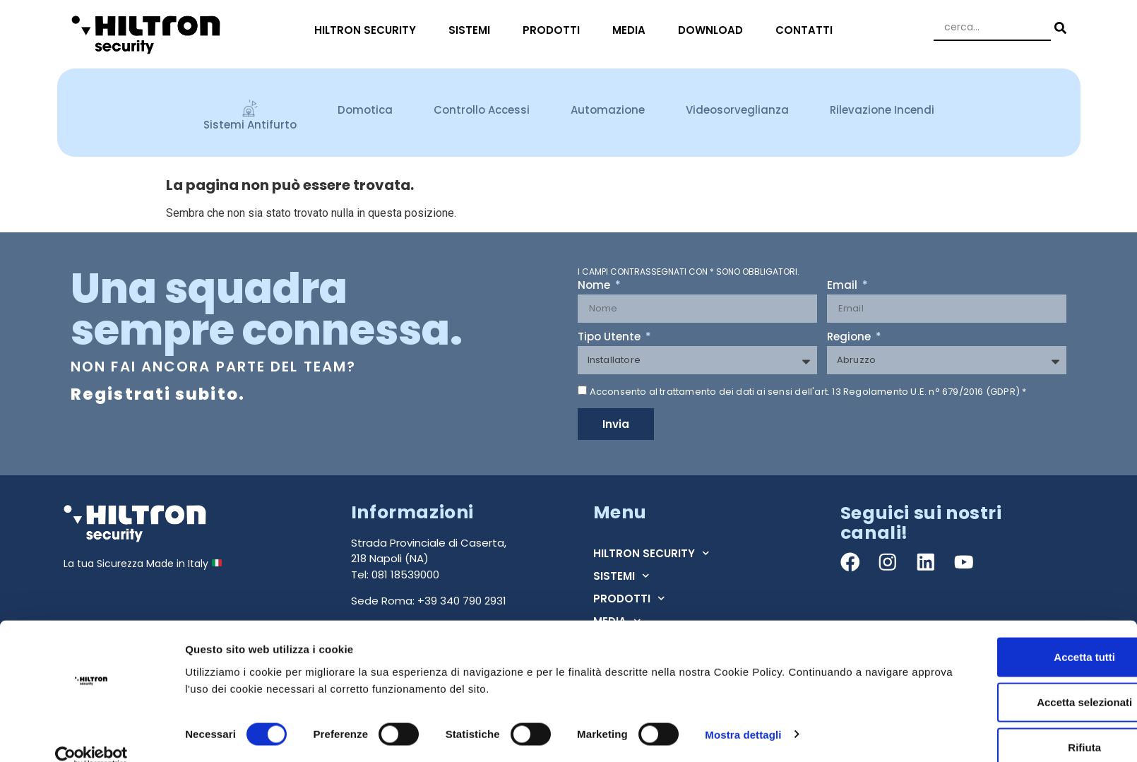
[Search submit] (1058, 28)
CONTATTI (807, 30)
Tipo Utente (610, 337)
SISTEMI (472, 30)
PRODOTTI (555, 30)
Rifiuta (1019, 725)
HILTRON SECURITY (368, 30)
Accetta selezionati (1018, 680)
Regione (850, 337)
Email (843, 286)
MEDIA (632, 30)
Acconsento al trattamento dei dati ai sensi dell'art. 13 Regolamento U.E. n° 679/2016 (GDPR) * (808, 391)
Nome (595, 286)
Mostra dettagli (743, 712)
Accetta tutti (1019, 635)
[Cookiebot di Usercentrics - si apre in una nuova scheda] (91, 734)
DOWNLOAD (714, 30)
